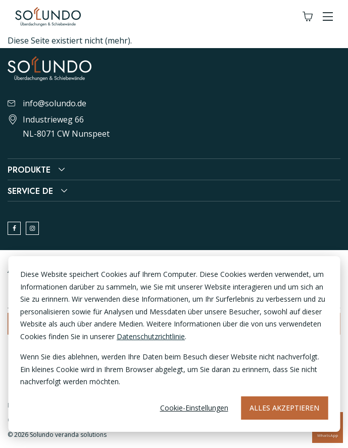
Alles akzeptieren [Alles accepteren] (284, 408)
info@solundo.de (47, 103)
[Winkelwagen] (308, 17)
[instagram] (32, 228)
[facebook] (14, 228)
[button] (328, 17)
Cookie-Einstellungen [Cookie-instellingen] (194, 408)
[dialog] (174, 344)
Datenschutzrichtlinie (151, 336)
